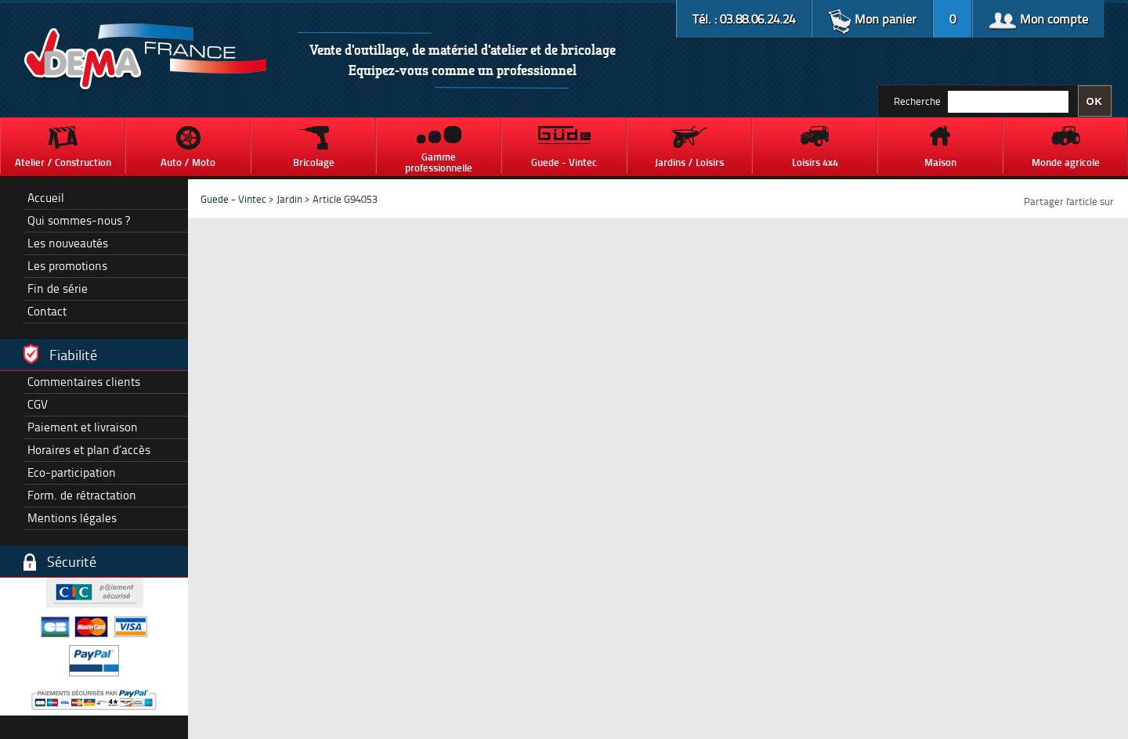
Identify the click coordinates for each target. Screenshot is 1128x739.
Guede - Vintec (233, 199)
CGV (37, 404)
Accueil (45, 197)
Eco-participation (71, 472)
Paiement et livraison (82, 427)
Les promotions (67, 266)
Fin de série (57, 288)
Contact (47, 311)
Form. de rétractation (81, 495)
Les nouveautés (67, 243)
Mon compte (1038, 18)
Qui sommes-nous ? (78, 220)
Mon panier (872, 18)
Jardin (291, 199)
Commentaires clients (83, 381)
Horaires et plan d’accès (88, 450)
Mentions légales (72, 518)
